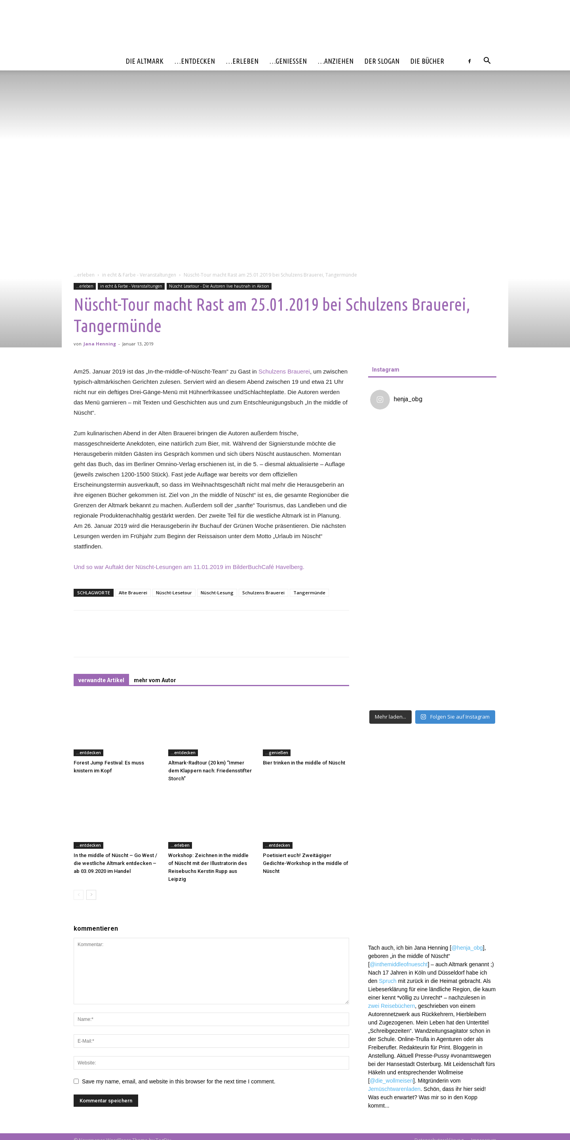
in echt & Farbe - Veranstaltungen (139, 274)
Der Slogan (382, 61)
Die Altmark (144, 61)
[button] (486, 61)
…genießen (288, 61)
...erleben (84, 274)
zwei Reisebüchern (391, 810)
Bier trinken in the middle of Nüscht (304, 763)
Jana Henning (100, 344)
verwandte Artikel (101, 680)
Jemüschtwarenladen (394, 893)
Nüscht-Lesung (217, 593)
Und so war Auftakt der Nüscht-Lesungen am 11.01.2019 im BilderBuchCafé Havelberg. (189, 566)
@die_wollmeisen (391, 885)
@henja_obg (467, 752)
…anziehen (335, 61)
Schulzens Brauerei (284, 371)
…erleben (242, 61)
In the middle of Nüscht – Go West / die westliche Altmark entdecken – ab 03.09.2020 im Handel (115, 863)
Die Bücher (427, 61)
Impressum (483, 1132)
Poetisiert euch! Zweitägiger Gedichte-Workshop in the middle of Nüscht (305, 863)
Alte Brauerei (133, 593)
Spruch (387, 785)
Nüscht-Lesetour (174, 593)
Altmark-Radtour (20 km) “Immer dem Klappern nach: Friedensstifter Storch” (210, 770)
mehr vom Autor (155, 680)
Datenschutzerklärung (439, 1132)
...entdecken (88, 752)
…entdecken (195, 61)
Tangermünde (309, 593)
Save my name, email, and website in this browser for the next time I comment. (179, 1081)
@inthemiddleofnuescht (399, 769)
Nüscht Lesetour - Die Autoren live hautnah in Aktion (219, 286)
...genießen (276, 752)
